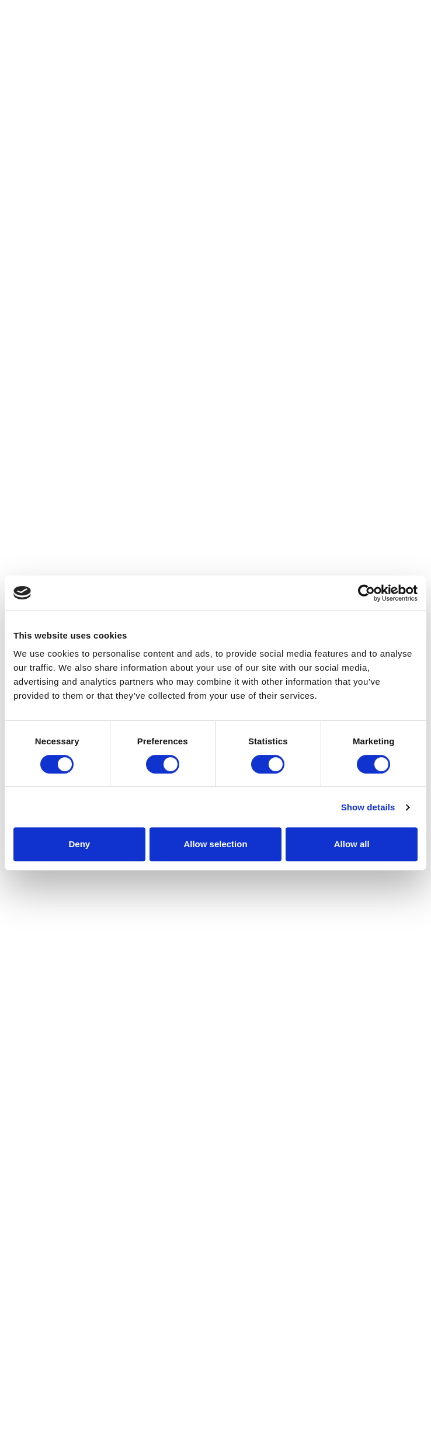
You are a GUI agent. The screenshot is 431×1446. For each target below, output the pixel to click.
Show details (368, 807)
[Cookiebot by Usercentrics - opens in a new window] (366, 593)
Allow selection (215, 844)
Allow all (352, 844)
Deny (79, 844)
